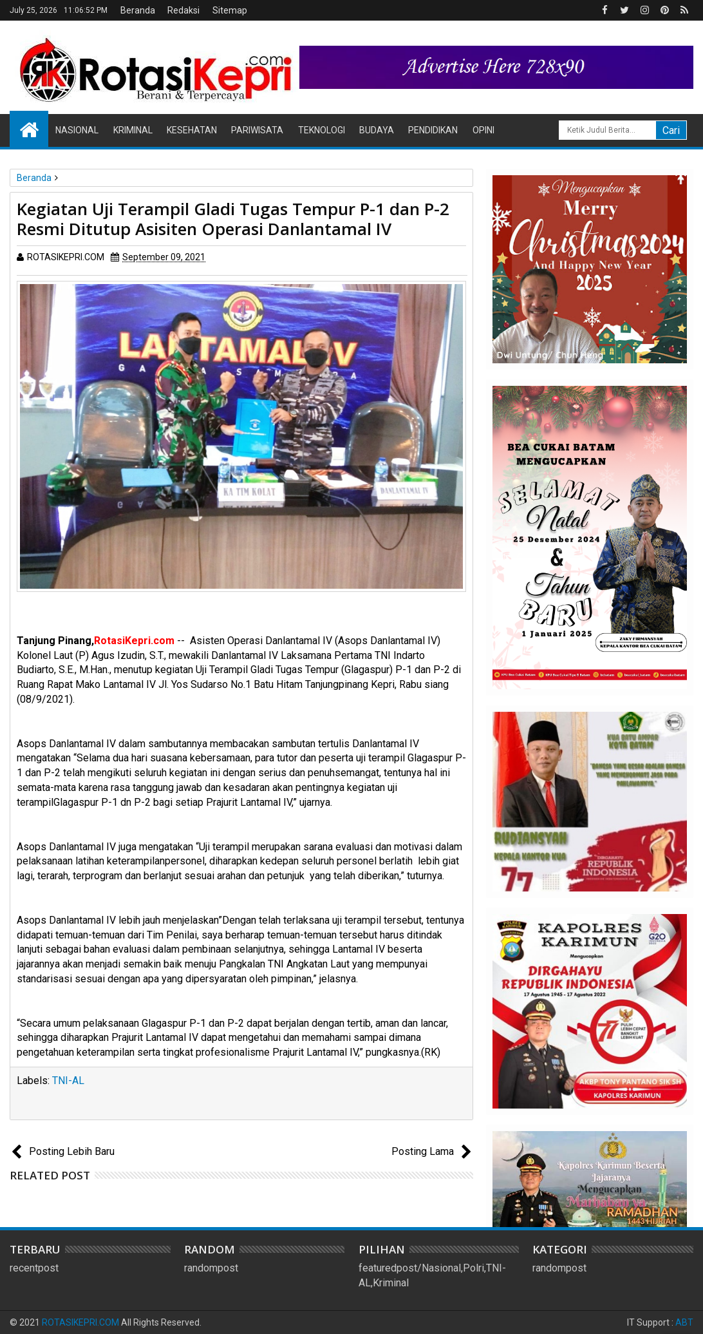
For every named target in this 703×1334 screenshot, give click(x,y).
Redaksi (183, 10)
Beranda (137, 10)
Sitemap (229, 10)
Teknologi (321, 130)
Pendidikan (433, 130)
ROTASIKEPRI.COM (80, 1322)
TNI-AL (68, 1080)
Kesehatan (192, 130)
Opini (483, 130)
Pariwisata (257, 130)
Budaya (376, 130)
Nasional (76, 130)
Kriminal (133, 130)
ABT (684, 1322)
